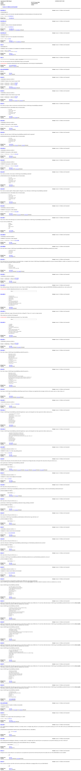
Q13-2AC (11, 213)
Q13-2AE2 (11, 347)
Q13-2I (10, 523)
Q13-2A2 (10, 128)
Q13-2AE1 (17, 278)
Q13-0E (16, 84)
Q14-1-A (10, 40)
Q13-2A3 (16, 165)
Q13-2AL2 (11, 455)
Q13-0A (10, 73)
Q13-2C (10, 468)
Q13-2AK (11, 396)
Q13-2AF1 (16, 279)
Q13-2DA (10, 452)
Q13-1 (10, 50)
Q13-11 (10, 734)
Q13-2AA (11, 156)
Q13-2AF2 (19, 347)
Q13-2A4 (10, 167)
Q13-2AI (17, 344)
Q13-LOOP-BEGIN (12, 65)
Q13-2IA (10, 534)
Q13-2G (10, 478)
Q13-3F (10, 700)
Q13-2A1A (11, 144)
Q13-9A (10, 708)
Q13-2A (16, 96)
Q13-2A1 (10, 86)
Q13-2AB (16, 211)
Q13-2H (10, 508)
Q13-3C (10, 596)
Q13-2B (10, 242)
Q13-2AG (11, 307)
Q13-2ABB (17, 240)
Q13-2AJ (10, 365)
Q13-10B (15, 731)
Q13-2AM (42, 469)
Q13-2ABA (11, 230)
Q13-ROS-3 (11, 29)
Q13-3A (10, 574)
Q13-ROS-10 (11, 16)
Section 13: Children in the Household (10, 6)
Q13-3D (10, 617)
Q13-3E (10, 638)
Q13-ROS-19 (11, 26)
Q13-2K (10, 563)
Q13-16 (10, 757)
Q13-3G (10, 681)
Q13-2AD (11, 270)
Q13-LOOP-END (12, 532)
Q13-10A (10, 720)
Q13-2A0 (10, 116)
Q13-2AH (16, 343)
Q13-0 (10, 38)
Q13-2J (10, 548)
